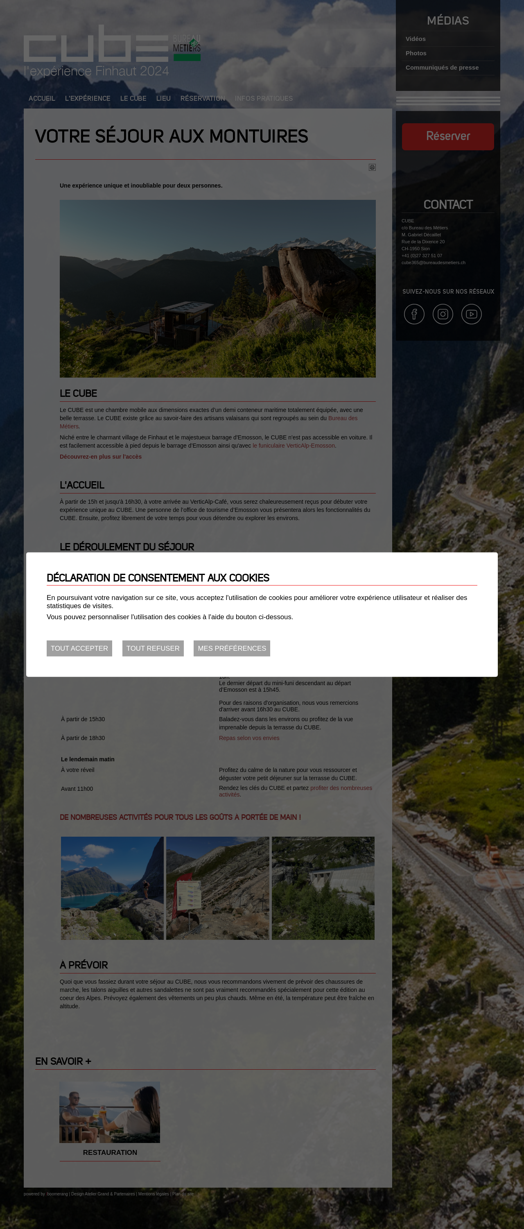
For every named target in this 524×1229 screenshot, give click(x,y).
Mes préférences (232, 648)
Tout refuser (153, 648)
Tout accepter (79, 648)
